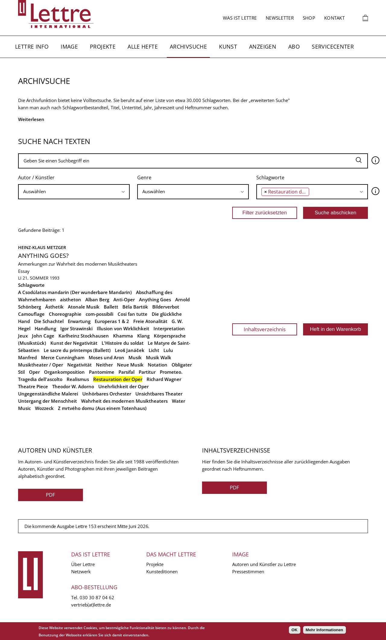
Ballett (111, 307)
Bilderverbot (165, 307)
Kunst (228, 46)
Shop (309, 18)
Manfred (27, 357)
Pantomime (101, 372)
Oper (34, 372)
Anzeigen (262, 46)
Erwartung (79, 321)
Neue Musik (130, 365)
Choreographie (65, 314)
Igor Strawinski (76, 328)
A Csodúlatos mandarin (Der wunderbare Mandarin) (75, 292)
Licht (154, 350)
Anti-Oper (124, 299)
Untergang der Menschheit (47, 401)
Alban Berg (97, 299)
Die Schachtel (49, 321)
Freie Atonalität (150, 321)
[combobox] (74, 191)
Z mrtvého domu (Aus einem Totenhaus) (102, 408)
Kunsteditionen (162, 571)
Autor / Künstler (36, 177)
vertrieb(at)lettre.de (91, 605)
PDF (50, 494)
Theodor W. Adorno (73, 386)
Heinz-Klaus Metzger (42, 247)
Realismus (78, 379)
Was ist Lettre (240, 18)
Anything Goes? (43, 255)
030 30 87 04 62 (97, 597)
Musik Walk (158, 357)
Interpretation (169, 328)
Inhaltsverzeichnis (265, 329)
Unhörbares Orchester (106, 394)
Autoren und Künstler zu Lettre (264, 564)
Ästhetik (54, 307)
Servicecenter (333, 46)
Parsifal (126, 372)
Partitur (147, 372)
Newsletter (280, 18)
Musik (135, 357)
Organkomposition (64, 372)
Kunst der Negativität (73, 343)
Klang (143, 336)
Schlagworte (270, 177)
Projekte (102, 46)
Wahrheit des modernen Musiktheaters (124, 401)
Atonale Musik (84, 307)
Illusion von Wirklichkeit (123, 328)
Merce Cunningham (62, 357)
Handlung (45, 328)
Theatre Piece (33, 386)
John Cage (43, 336)
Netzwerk (81, 571)
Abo (294, 46)
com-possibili (99, 314)
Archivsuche (188, 46)
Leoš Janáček (129, 350)
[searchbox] (74, 191)
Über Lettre (83, 564)
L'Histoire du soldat (123, 343)
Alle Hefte (143, 46)
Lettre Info (32, 46)
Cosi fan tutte (132, 314)
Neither (104, 365)
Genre (144, 177)
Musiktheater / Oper (40, 365)
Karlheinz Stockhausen (84, 336)
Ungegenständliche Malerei (48, 394)
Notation (157, 365)
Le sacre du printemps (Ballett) (77, 350)
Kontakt (334, 18)
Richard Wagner (164, 379)
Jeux (23, 336)
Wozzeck (44, 408)
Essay (24, 271)
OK (295, 630)
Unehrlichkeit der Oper (123, 386)
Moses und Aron (106, 357)
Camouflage (31, 314)
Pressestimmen (248, 571)
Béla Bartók (135, 307)
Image (69, 46)
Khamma (123, 336)
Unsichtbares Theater (158, 394)
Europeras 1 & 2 (112, 321)
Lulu (168, 350)
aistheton (70, 299)
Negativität (79, 365)
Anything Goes (155, 299)
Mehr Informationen (324, 630)
